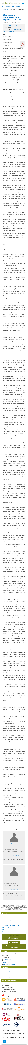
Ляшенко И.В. (14, 25)
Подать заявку (14, 942)
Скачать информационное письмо (13, 994)
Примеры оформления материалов (11, 929)
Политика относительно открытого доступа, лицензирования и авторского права (13, 924)
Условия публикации (8, 927)
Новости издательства (8, 975)
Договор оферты (7, 931)
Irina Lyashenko (14, 889)
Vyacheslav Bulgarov (14, 855)
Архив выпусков (7, 969)
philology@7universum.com (8, 964)
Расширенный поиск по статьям (10, 977)
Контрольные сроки (8, 920)
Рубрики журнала (7, 918)
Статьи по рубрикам (8, 971)
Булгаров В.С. (8, 25)
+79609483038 (6, 962)
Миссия (5, 916)
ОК (4, 1041)
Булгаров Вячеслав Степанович (14, 843)
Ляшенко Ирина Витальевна (14, 878)
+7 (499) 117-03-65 (6, 959)
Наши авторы (6, 973)
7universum (7, 961)
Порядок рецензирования (9, 922)
